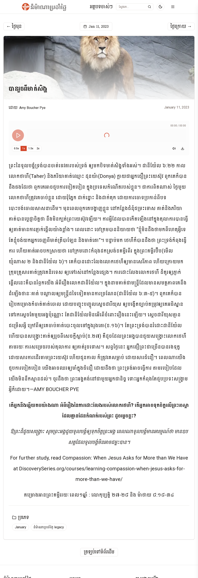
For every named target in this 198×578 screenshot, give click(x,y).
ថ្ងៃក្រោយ (181, 26)
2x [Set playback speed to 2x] (38, 148)
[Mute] (174, 148)
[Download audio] (182, 148)
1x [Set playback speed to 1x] (23, 148)
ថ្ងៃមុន (14, 26)
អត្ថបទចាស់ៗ (101, 6)
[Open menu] (173, 7)
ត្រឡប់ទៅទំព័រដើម (99, 552)
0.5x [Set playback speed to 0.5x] (16, 148)
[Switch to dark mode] (160, 7)
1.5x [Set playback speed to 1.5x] (30, 148)
